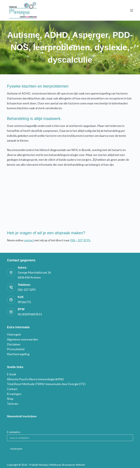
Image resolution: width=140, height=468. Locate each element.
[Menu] (131, 10)
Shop (10, 398)
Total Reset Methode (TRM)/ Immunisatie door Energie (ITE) (46, 384)
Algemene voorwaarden (22, 339)
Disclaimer (14, 344)
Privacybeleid (15, 349)
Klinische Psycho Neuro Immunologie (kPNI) (35, 379)
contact (29, 240)
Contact (12, 389)
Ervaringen (14, 394)
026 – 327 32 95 (80, 240)
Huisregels (14, 334)
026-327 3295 (27, 289)
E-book (11, 374)
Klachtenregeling (18, 354)
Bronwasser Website (73, 464)
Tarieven (12, 403)
